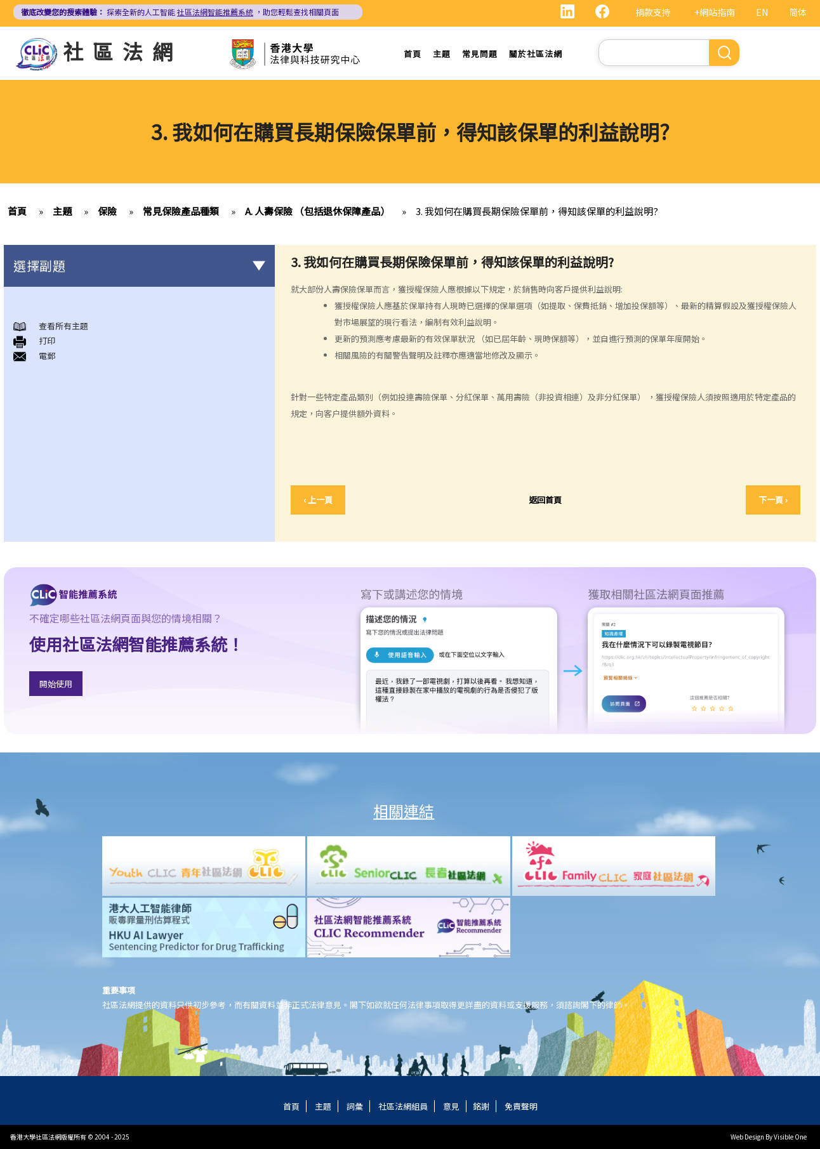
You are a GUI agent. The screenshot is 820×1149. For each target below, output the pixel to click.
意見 (451, 1106)
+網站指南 (714, 12)
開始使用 (55, 684)
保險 (107, 211)
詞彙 (355, 1106)
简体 (798, 12)
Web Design (747, 1136)
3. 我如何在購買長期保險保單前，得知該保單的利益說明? (537, 211)
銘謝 (481, 1106)
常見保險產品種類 (181, 211)
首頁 (412, 54)
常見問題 (480, 54)
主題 (442, 54)
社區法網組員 (403, 1106)
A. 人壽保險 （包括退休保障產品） (317, 211)
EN (762, 12)
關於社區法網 (535, 54)
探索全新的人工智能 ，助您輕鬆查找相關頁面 (180, 11)
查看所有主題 (63, 326)
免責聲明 (521, 1106)
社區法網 (122, 50)
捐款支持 (653, 12)
